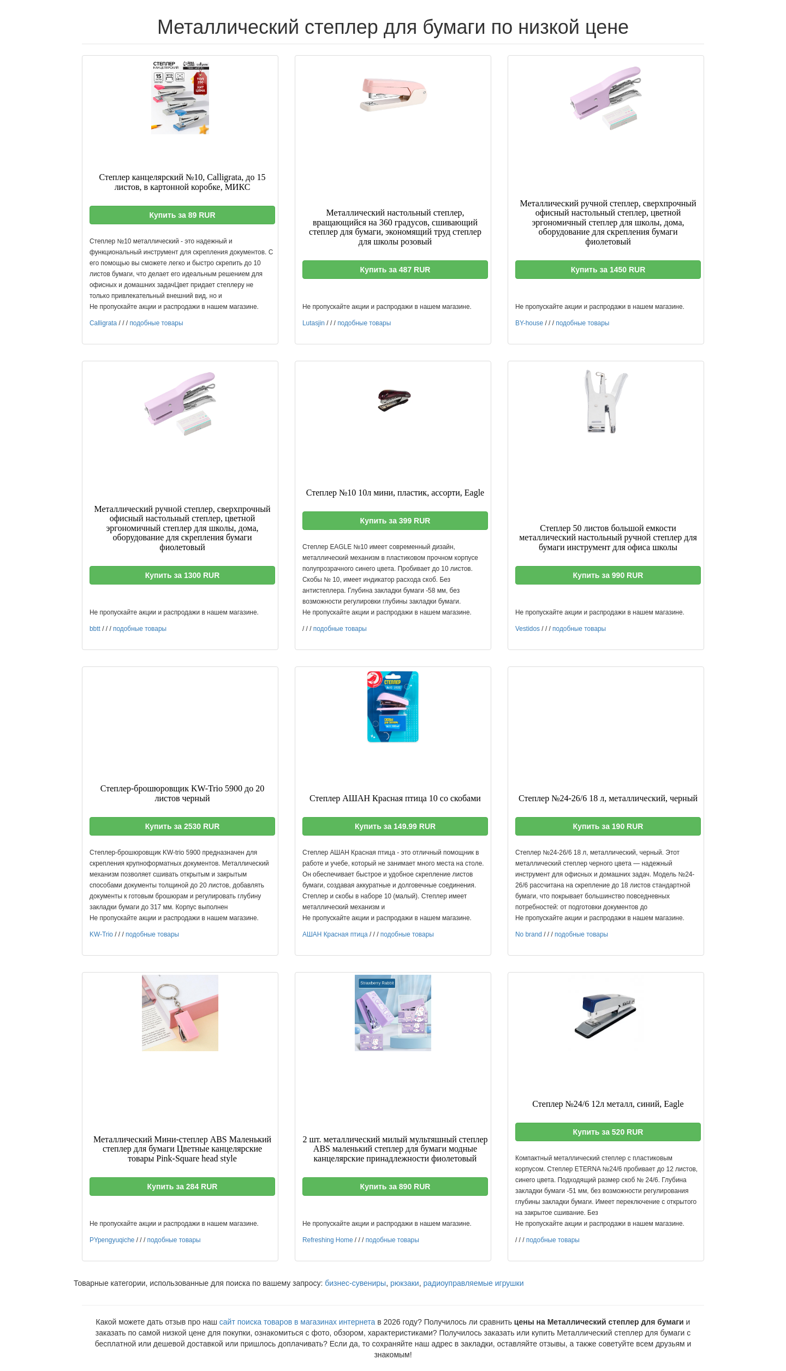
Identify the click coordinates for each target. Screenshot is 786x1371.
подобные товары (156, 323)
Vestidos (527, 629)
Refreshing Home (327, 1240)
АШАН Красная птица (335, 934)
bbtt (95, 629)
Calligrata (103, 323)
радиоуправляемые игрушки (473, 1283)
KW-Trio (101, 934)
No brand (528, 934)
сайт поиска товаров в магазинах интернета (297, 1322)
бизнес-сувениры (355, 1283)
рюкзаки (404, 1283)
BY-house (529, 323)
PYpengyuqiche (112, 1240)
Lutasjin (313, 323)
